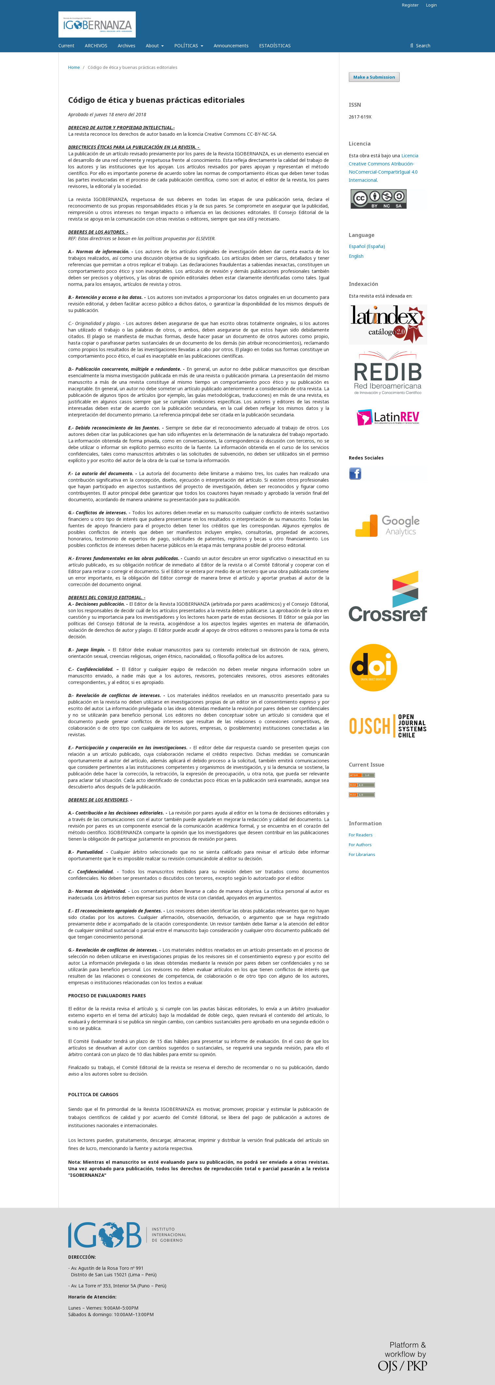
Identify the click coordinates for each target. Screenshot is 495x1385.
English (356, 256)
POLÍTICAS (186, 45)
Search (422, 45)
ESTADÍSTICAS (275, 45)
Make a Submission (374, 77)
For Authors (360, 845)
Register (410, 5)
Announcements (231, 45)
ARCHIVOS (96, 45)
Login (431, 5)
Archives (126, 45)
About (153, 45)
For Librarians (362, 854)
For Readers (361, 835)
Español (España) (367, 246)
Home (74, 67)
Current (66, 45)
